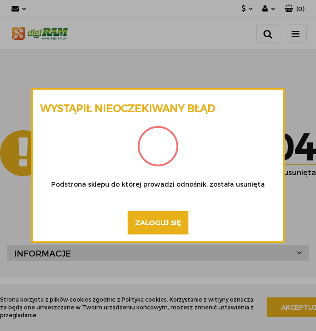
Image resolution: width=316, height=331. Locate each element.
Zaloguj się (158, 222)
